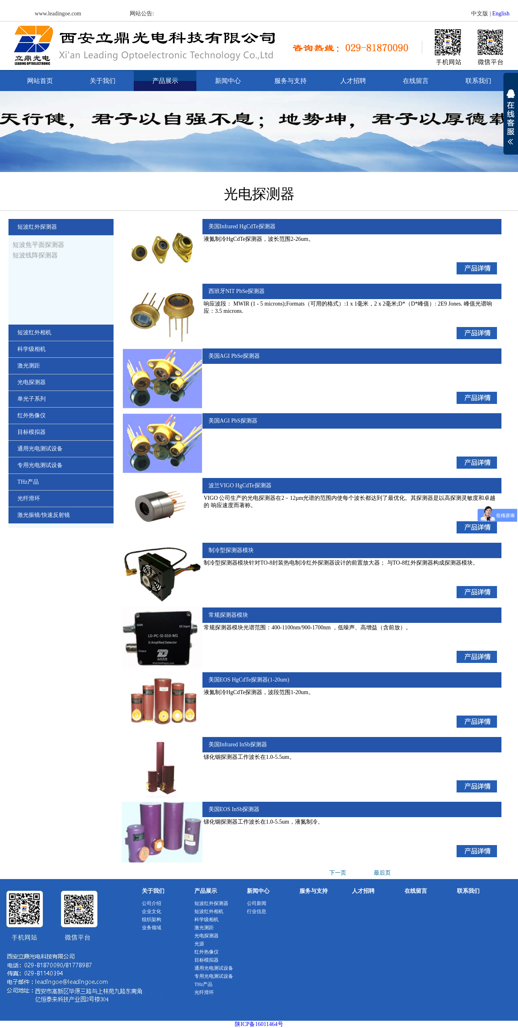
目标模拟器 (206, 960)
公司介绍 (151, 903)
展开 (510, 122)
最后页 (382, 873)
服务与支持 (290, 80)
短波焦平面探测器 (38, 244)
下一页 (337, 873)
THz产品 (203, 984)
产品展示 (165, 80)
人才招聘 (353, 80)
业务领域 (151, 927)
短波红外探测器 (211, 903)
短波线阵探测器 (35, 255)
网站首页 (40, 80)
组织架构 (151, 919)
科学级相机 (206, 919)
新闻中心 (228, 80)
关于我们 (103, 80)
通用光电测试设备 (213, 968)
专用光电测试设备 (213, 976)
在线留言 (416, 80)
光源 (199, 944)
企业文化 (151, 911)
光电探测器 (206, 936)
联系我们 (478, 80)
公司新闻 (256, 903)
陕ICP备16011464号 (259, 1024)
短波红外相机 (208, 911)
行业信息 (256, 911)
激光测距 (204, 927)
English (501, 14)
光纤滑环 (204, 992)
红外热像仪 (206, 952)
